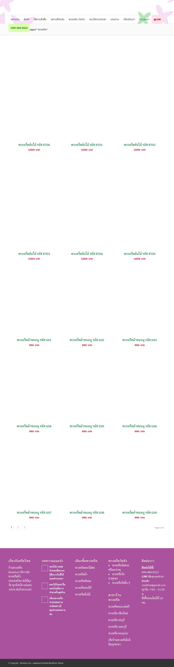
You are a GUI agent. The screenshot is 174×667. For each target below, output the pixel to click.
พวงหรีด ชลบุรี (116, 620)
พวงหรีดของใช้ (83, 587)
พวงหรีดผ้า (81, 574)
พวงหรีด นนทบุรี (117, 626)
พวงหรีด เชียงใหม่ (118, 613)
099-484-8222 (150, 572)
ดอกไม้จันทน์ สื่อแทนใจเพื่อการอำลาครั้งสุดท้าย (57, 588)
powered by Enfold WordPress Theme (48, 663)
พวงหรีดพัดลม (83, 581)
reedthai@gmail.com (154, 585)
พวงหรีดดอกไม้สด (85, 567)
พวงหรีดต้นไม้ (82, 594)
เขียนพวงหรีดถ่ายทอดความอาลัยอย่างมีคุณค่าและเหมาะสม (57, 606)
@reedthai (158, 576)
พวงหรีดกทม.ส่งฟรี (118, 606)
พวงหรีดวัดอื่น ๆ (121, 583)
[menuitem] (14, 19)
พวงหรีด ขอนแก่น (118, 633)
